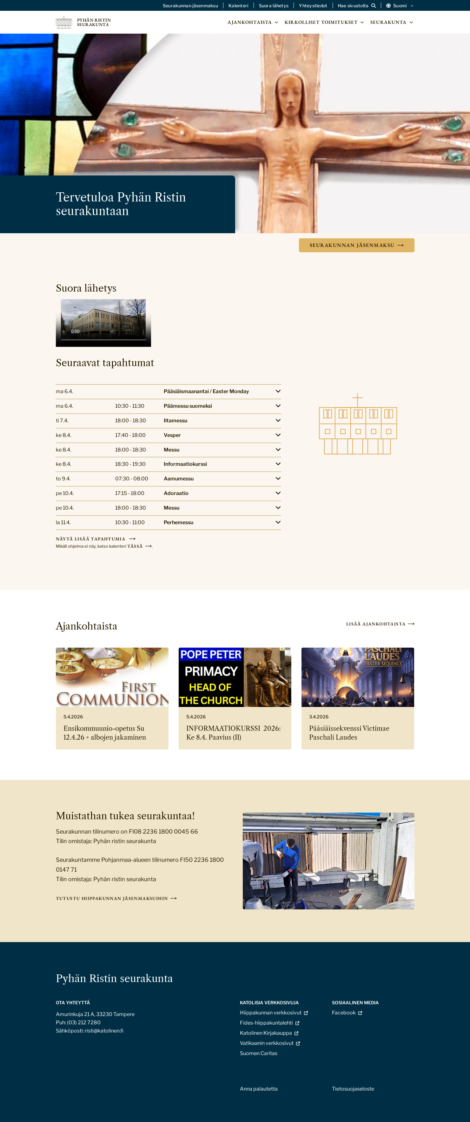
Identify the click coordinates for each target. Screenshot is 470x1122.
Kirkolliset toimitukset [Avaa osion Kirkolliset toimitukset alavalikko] (325, 22)
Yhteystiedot (313, 5)
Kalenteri (238, 5)
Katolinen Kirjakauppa (266, 1033)
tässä (135, 546)
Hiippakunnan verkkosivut (270, 1013)
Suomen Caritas (258, 1053)
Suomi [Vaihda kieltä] (400, 5)
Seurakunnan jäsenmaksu (190, 5)
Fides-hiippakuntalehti (266, 1023)
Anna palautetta (259, 1089)
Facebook (344, 1012)
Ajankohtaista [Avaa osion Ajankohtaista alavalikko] (254, 22)
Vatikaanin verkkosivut (267, 1043)
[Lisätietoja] (168, 392)
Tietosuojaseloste (353, 1089)
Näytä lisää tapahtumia (91, 539)
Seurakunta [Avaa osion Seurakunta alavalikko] (392, 22)
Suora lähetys (274, 5)
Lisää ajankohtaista (376, 624)
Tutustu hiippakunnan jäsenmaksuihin (112, 898)
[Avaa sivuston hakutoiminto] (357, 5)
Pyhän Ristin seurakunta (114, 978)
